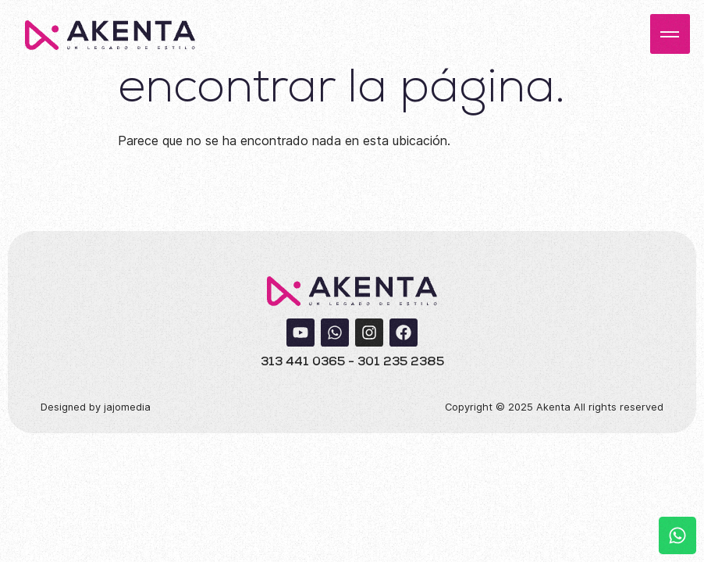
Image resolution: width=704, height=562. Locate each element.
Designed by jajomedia (96, 407)
